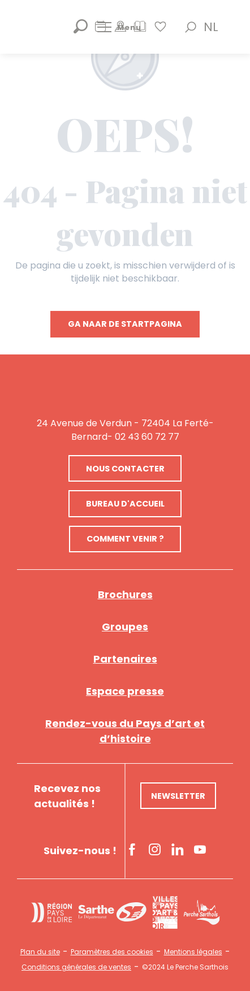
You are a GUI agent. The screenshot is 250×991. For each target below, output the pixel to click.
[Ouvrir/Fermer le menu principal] (119, 27)
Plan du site (40, 952)
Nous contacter (125, 468)
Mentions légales (193, 952)
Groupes (125, 627)
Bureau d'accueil (125, 503)
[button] (190, 27)
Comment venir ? (125, 538)
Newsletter (178, 796)
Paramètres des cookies (112, 952)
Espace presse (125, 691)
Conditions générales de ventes (76, 967)
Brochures (125, 594)
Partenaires (125, 659)
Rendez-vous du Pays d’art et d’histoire (125, 731)
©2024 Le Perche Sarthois (185, 967)
